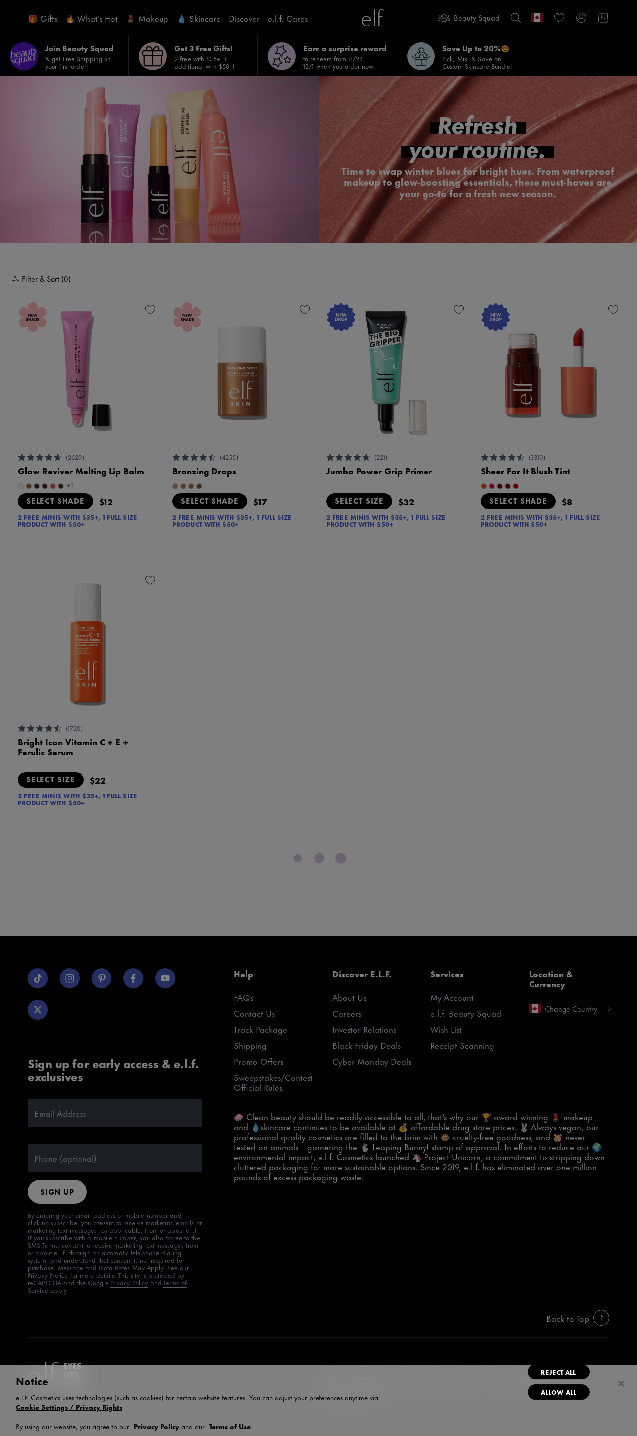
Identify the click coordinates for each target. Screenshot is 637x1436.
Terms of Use (230, 1426)
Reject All (558, 1372)
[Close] (621, 1384)
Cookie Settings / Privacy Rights (69, 1407)
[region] (318, 1400)
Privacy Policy (156, 1426)
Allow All (558, 1392)
